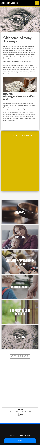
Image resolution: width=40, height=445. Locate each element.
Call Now (20, 441)
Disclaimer (13, 435)
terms (21, 435)
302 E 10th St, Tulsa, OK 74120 (20, 411)
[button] (37, 3)
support (28, 435)
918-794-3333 (20, 416)
